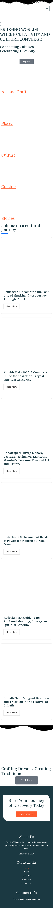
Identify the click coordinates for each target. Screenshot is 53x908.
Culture (8, 155)
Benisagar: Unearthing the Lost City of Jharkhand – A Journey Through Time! (26, 295)
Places (7, 123)
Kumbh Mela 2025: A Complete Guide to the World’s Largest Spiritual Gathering (25, 376)
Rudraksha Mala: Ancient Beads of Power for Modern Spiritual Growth (26, 541)
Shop (26, 871)
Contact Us (26, 883)
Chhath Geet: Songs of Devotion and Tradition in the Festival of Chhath (26, 702)
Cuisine (8, 187)
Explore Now (27, 814)
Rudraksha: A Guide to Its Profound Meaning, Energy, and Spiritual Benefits (26, 621)
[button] (26, 22)
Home (26, 868)
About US (26, 879)
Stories (8, 218)
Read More (11, 306)
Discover (26, 875)
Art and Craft (13, 92)
